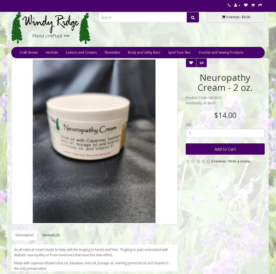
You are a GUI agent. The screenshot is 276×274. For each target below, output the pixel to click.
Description (24, 235)
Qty (188, 124)
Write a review (239, 161)
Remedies (112, 52)
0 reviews (218, 161)
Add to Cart (225, 149)
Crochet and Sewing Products (221, 52)
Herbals (52, 52)
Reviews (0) (51, 235)
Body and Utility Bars (144, 52)
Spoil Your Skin (179, 52)
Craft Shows (29, 52)
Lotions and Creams (81, 52)
